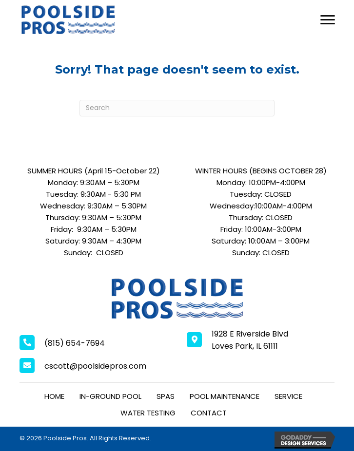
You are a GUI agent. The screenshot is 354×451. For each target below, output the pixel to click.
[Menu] (327, 20)
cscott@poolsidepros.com (95, 366)
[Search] (177, 108)
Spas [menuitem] (166, 396)
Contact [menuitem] (209, 413)
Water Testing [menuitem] (148, 413)
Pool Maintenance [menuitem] (224, 396)
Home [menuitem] (54, 396)
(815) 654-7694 (74, 343)
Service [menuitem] (288, 396)
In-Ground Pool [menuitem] (110, 396)
